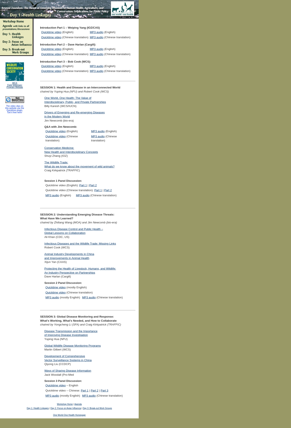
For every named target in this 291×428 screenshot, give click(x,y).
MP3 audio (96, 32)
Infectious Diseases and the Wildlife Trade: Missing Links (80, 243)
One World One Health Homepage (69, 415)
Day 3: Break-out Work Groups (97, 408)
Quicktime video (51, 32)
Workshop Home (65, 404)
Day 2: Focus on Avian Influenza (66, 408)
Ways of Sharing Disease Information (67, 370)
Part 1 (83, 185)
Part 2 (93, 185)
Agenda (78, 404)
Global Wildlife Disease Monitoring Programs (72, 345)
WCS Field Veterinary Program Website (14, 85)
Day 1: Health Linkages (38, 408)
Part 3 (104, 390)
